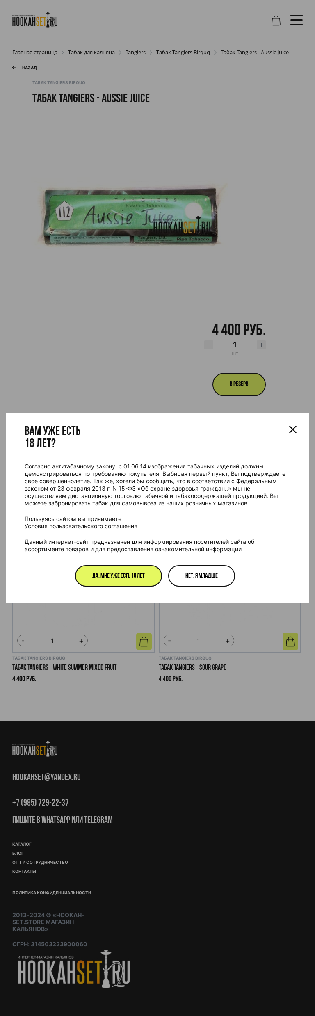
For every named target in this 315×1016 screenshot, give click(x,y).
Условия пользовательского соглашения (81, 526)
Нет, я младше (201, 576)
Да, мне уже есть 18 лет (118, 576)
